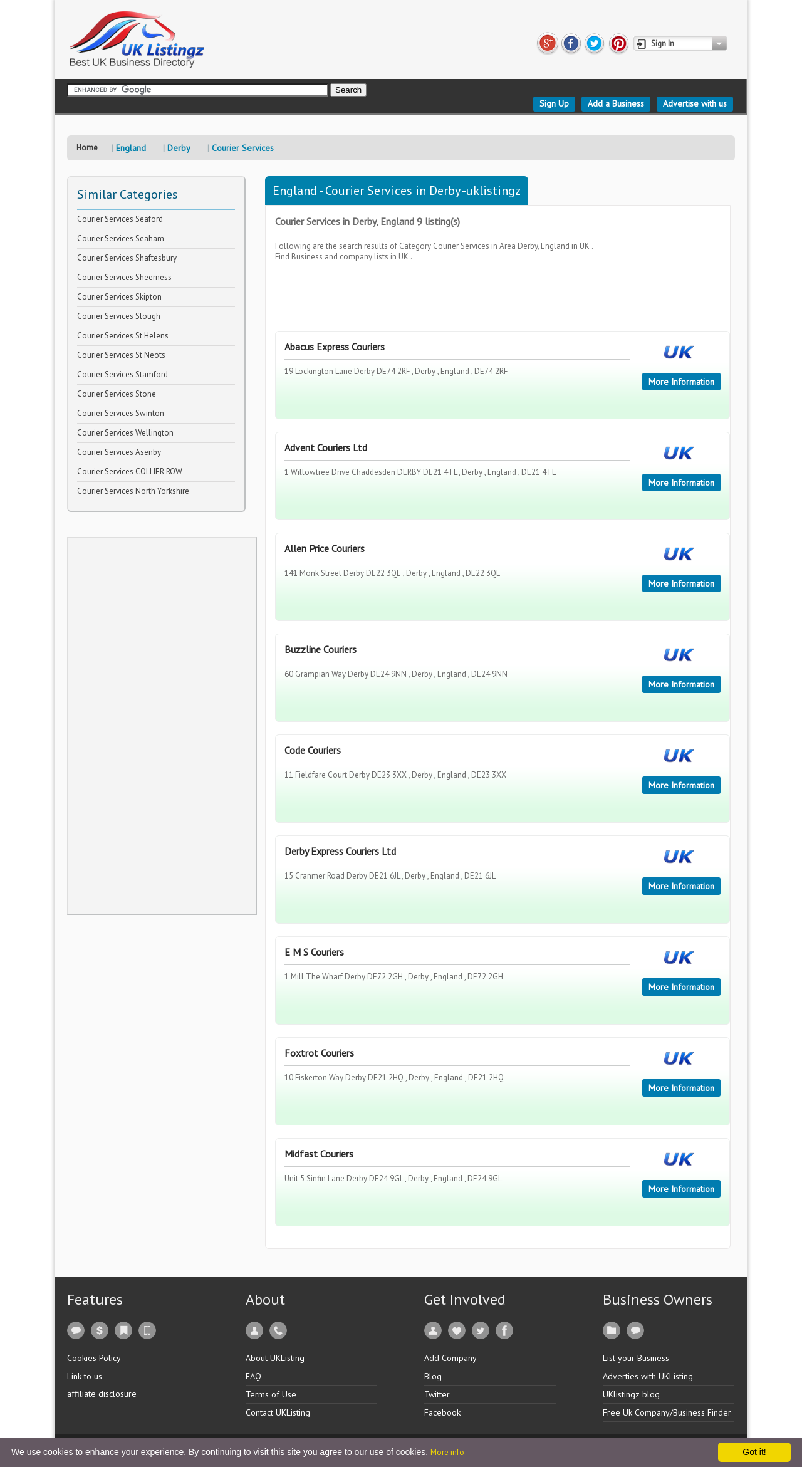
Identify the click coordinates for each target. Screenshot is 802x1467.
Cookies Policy (94, 1358)
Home (87, 147)
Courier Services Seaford (120, 219)
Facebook (442, 1412)
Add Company (450, 1358)
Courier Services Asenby (119, 452)
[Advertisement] (162, 726)
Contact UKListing (278, 1412)
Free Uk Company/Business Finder (667, 1412)
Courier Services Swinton (120, 413)
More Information (681, 381)
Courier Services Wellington (125, 432)
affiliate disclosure (102, 1393)
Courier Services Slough (118, 316)
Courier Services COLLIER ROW (129, 471)
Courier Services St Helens (123, 335)
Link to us (84, 1376)
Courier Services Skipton (119, 296)
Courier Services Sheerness (124, 277)
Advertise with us (695, 103)
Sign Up (554, 103)
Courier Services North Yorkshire (133, 491)
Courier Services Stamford (122, 374)
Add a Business (616, 103)
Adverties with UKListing (648, 1376)
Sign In (662, 43)
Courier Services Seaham (120, 238)
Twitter (437, 1394)
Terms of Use (271, 1394)
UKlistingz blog (631, 1394)
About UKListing (275, 1358)
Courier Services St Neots (121, 355)
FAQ (253, 1376)
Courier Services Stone (116, 394)
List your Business (636, 1358)
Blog (433, 1376)
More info (447, 1452)
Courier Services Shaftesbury (127, 258)
